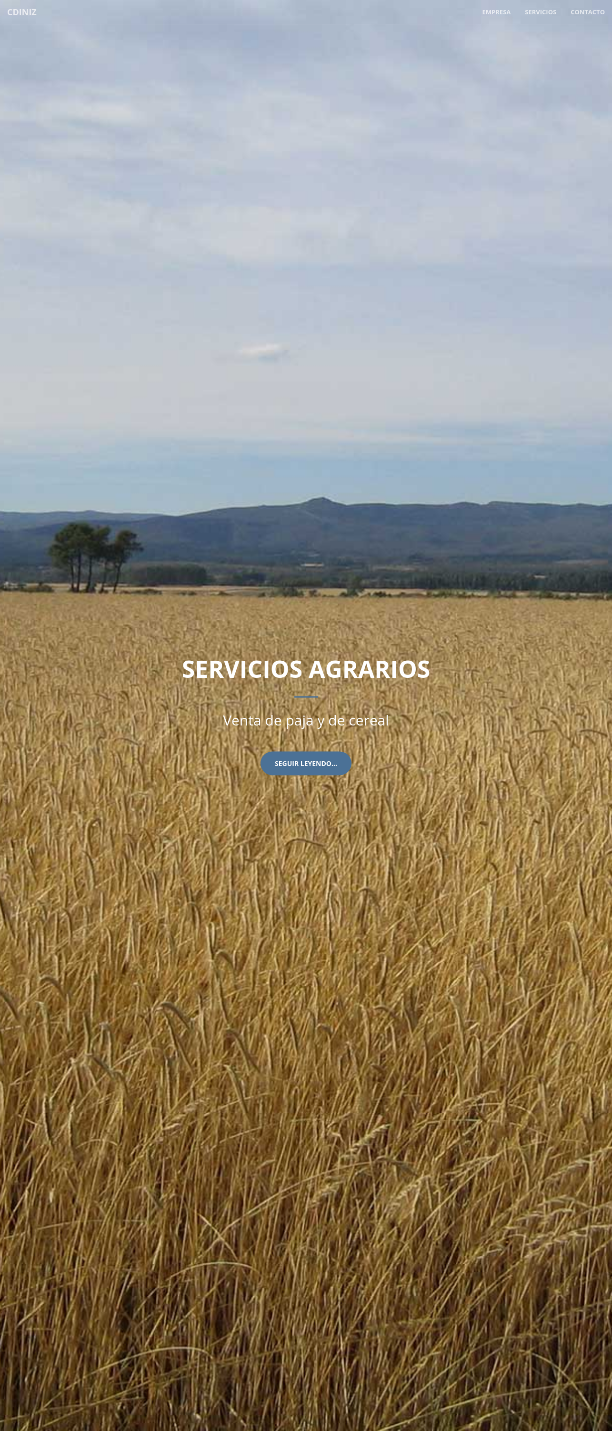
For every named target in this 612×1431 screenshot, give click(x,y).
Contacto (588, 12)
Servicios (540, 12)
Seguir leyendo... (306, 763)
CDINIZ (22, 12)
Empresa (496, 12)
